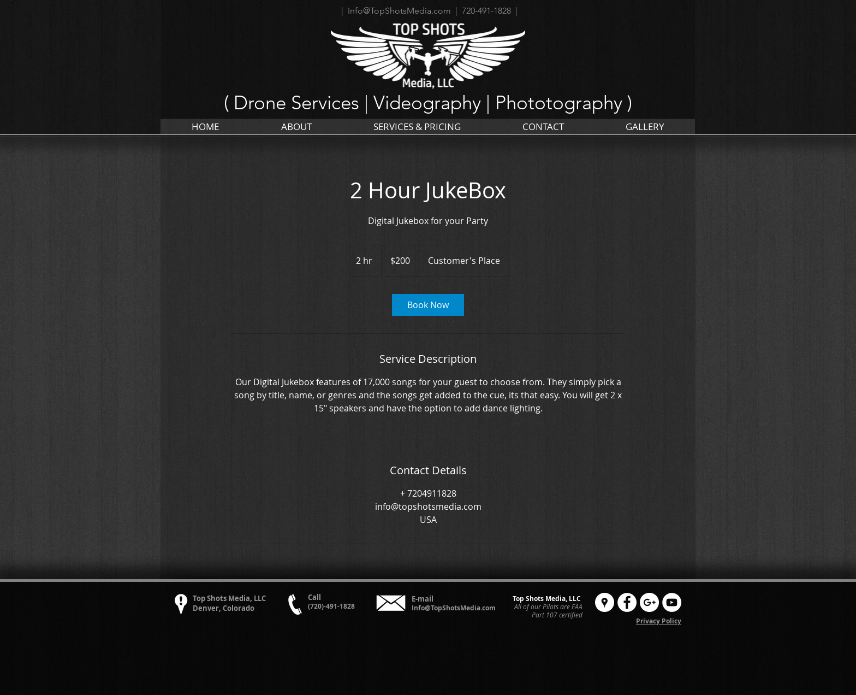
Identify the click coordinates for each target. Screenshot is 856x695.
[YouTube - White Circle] (671, 602)
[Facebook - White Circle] (627, 602)
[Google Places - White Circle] (604, 602)
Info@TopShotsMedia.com (454, 607)
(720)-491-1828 (331, 606)
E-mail (422, 599)
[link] (428, 305)
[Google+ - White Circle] (649, 602)
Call (314, 597)
